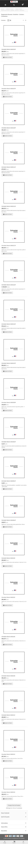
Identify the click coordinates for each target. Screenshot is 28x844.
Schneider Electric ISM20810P (9, 441)
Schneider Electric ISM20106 (8, 636)
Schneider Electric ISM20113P (9, 206)
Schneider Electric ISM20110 (8, 715)
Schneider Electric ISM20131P (9, 324)
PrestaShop (14, 838)
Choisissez (4, 20)
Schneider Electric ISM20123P (9, 284)
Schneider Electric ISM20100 (8, 558)
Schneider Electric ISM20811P (9, 481)
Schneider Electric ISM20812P (9, 520)
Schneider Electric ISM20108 (8, 675)
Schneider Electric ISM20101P (9, 49)
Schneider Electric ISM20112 (8, 754)
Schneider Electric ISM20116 (8, 792)
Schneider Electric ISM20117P (9, 245)
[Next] (26, 20)
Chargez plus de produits (14, 805)
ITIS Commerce (21, 838)
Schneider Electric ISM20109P (9, 127)
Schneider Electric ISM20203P (9, 402)
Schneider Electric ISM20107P (9, 88)
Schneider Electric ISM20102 (8, 597)
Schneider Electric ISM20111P (9, 167)
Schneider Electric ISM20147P (9, 363)
